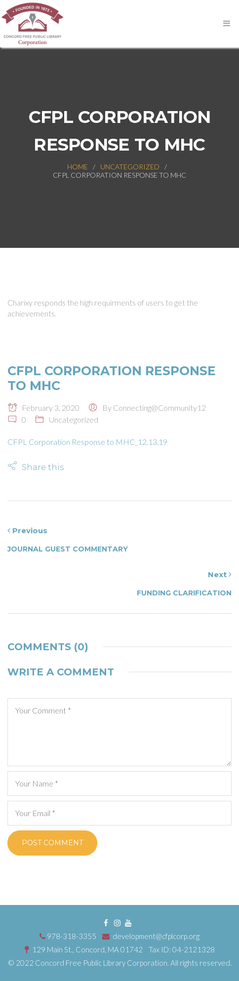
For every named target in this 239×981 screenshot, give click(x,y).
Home (77, 166)
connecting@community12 (159, 407)
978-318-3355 (68, 936)
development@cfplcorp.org (150, 936)
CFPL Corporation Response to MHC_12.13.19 (87, 441)
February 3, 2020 (43, 407)
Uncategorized (129, 166)
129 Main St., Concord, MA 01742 (84, 949)
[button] (35, 466)
